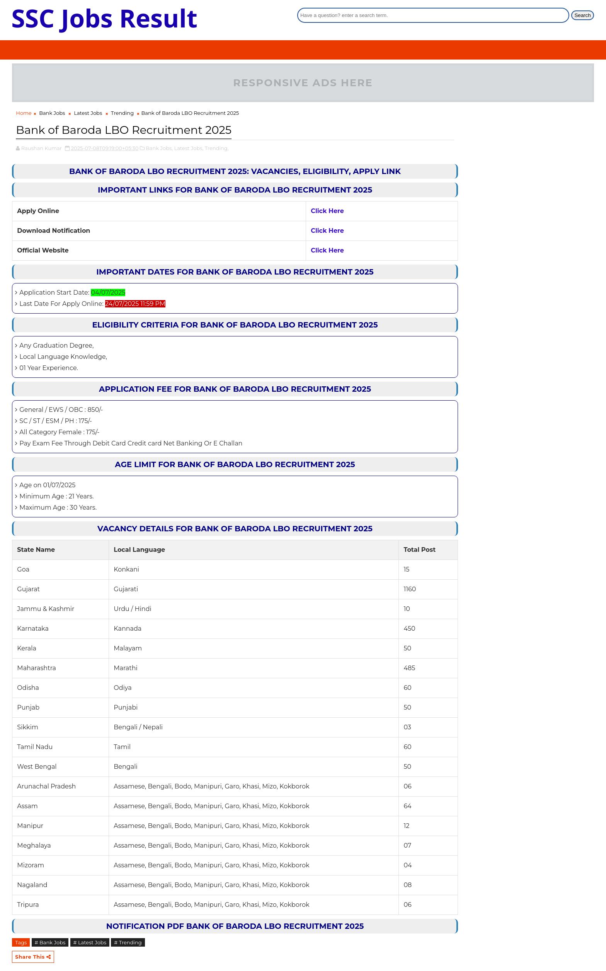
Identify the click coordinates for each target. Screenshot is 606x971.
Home (23, 114)
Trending (122, 114)
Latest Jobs (88, 114)
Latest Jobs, (189, 148)
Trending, (217, 148)
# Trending (127, 943)
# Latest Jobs (90, 943)
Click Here (302, 211)
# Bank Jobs (50, 943)
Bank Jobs (52, 114)
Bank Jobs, (159, 148)
